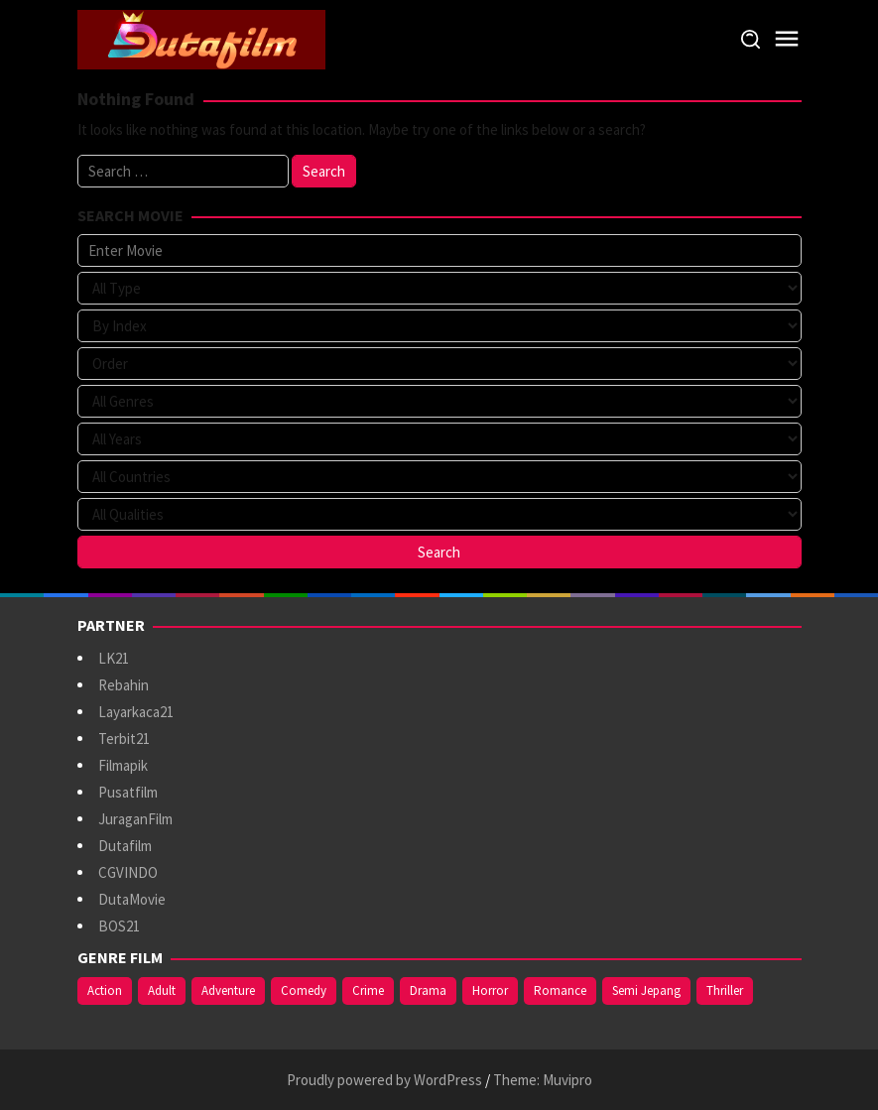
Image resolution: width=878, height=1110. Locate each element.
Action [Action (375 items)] (104, 990)
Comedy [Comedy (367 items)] (303, 990)
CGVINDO (128, 872)
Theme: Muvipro (542, 1079)
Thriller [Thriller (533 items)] (724, 990)
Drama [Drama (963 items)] (428, 990)
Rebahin (123, 685)
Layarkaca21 (136, 711)
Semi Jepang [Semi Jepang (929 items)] (646, 990)
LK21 (113, 658)
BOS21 (119, 926)
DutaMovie (132, 899)
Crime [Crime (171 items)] (368, 990)
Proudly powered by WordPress (384, 1079)
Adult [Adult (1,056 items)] (162, 990)
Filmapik (123, 765)
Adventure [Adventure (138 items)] (228, 990)
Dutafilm (125, 845)
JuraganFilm (135, 818)
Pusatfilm (128, 792)
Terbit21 (124, 738)
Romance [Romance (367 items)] (560, 990)
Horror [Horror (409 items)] (490, 990)
